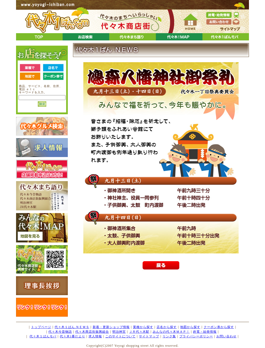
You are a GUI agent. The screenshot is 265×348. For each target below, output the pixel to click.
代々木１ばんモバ (43, 336)
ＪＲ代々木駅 (139, 331)
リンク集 (169, 336)
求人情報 (95, 336)
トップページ (41, 327)
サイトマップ (149, 336)
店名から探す (167, 327)
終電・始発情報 (205, 331)
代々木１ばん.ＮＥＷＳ (72, 327)
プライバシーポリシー (196, 336)
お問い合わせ (226, 336)
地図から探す (190, 327)
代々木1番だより (72, 336)
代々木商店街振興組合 (92, 331)
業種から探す (143, 327)
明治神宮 (119, 331)
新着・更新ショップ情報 (111, 327)
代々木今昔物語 (60, 331)
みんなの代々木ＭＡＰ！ (171, 331)
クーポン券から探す (219, 327)
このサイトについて (120, 336)
